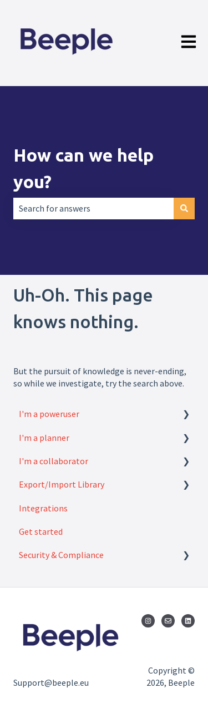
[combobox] (93, 208)
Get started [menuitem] (41, 531)
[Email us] (168, 620)
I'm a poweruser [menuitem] (49, 413)
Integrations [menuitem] (43, 508)
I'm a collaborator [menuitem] (53, 460)
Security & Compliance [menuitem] (61, 554)
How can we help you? (83, 168)
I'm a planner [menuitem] (44, 437)
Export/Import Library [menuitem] (61, 484)
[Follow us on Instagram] (148, 620)
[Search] (184, 208)
